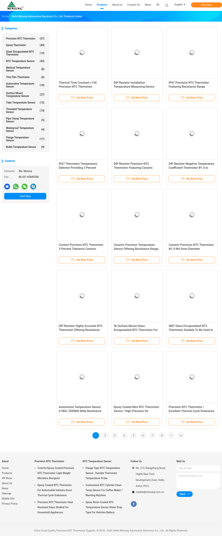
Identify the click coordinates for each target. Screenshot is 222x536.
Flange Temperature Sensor (25, 139)
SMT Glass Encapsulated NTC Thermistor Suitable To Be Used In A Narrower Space (191, 330)
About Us (7, 483)
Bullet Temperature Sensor (25, 147)
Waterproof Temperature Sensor (25, 129)
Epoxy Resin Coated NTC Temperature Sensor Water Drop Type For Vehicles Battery (104, 507)
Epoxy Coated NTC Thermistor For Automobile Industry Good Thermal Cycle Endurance (54, 490)
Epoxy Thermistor (25, 45)
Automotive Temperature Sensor (25, 85)
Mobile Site (8, 498)
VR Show (7, 478)
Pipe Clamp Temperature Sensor (25, 120)
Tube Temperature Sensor (25, 102)
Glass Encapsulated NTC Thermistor (25, 53)
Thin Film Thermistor (25, 77)
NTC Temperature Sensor (25, 61)
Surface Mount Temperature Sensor (25, 94)
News (5, 488)
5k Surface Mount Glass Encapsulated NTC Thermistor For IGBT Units (136, 330)
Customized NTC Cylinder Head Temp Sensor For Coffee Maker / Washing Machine (104, 490)
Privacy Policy (9, 503)
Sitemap (6, 493)
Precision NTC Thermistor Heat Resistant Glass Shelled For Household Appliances (55, 507)
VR (157, 4)
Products (7, 473)
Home (5, 468)
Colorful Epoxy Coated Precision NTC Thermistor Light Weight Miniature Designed (55, 473)
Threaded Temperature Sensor (25, 110)
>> (181, 435)
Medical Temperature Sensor (25, 69)
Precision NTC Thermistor (25, 38)
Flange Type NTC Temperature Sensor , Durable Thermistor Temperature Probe (103, 473)
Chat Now (206, 4)
